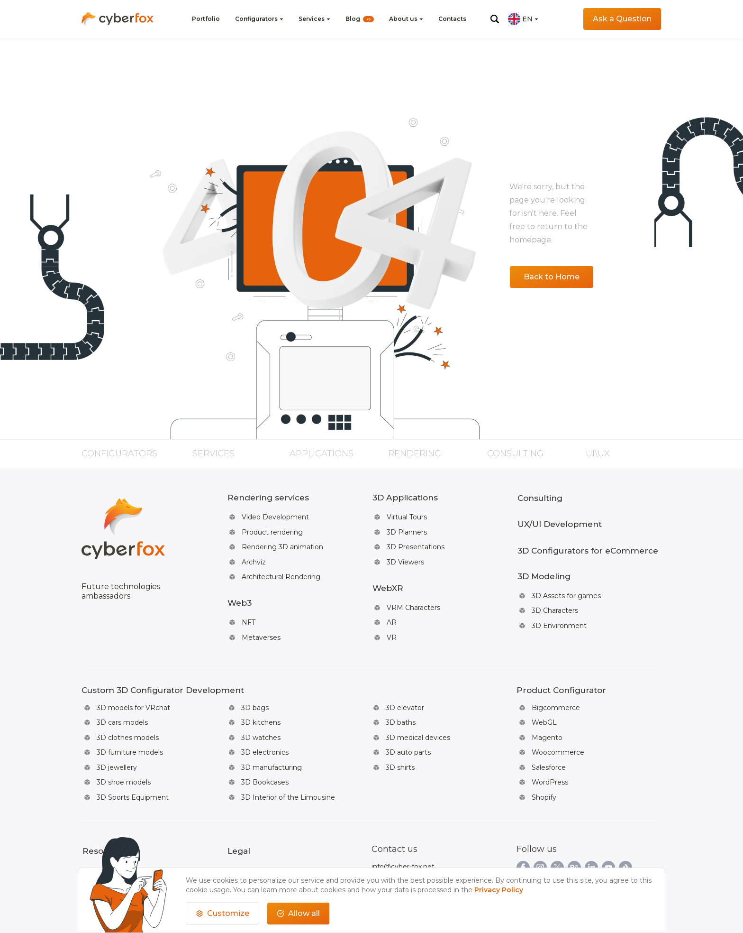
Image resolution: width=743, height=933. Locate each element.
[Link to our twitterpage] (557, 834)
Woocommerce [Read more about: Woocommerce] (558, 726)
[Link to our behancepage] (574, 834)
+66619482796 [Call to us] (395, 846)
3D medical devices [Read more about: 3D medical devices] (418, 712)
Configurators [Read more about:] (256, 18)
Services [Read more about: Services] (213, 453)
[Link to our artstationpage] (625, 834)
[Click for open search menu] (494, 19)
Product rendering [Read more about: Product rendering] (272, 526)
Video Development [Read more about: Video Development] (275, 513)
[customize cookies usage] (222, 913)
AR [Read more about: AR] (392, 605)
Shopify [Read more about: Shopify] (544, 765)
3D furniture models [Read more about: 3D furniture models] (130, 726)
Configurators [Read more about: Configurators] (119, 453)
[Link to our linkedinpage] (591, 834)
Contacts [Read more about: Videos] (452, 18)
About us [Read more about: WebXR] (403, 18)
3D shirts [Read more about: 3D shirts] (400, 739)
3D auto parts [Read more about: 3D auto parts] (408, 726)
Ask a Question (622, 18)
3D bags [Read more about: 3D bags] (255, 686)
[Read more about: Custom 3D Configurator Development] (281, 669)
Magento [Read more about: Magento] (547, 712)
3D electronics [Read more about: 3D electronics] (265, 726)
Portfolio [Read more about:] (206, 18)
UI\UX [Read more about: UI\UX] (598, 453)
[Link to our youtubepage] (608, 834)
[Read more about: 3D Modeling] (587, 564)
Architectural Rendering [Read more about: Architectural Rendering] (281, 566)
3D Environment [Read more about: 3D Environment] (559, 607)
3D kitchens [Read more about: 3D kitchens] (261, 699)
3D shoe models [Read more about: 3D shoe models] (124, 752)
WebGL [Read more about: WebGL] (544, 699)
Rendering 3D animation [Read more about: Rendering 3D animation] (282, 539)
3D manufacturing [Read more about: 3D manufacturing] (271, 739)
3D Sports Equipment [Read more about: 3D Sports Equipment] (133, 765)
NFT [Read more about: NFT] (248, 605)
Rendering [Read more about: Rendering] (414, 453)
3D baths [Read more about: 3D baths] (401, 699)
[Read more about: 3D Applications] (422, 496)
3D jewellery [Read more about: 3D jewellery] (117, 739)
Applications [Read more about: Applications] (321, 453)
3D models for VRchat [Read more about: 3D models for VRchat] (133, 686)
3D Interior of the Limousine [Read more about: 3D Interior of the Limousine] (288, 765)
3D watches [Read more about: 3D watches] (261, 712)
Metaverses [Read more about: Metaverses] (261, 618)
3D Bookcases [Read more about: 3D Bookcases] (265, 752)
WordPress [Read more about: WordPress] (550, 752)
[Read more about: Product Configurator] (561, 669)
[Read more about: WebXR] (422, 575)
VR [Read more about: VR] (392, 618)
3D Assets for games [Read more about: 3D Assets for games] (566, 581)
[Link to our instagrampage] (540, 834)
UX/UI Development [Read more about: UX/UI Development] (559, 519)
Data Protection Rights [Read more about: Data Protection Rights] (265, 846)
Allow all (298, 913)
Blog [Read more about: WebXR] (359, 18)
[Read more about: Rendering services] (277, 496)
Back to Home (552, 276)
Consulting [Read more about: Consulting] (515, 453)
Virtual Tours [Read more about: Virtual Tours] (407, 513)
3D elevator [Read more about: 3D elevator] (405, 686)
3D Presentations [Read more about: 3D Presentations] (415, 539)
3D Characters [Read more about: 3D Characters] (555, 594)
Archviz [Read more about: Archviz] (254, 552)
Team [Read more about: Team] (154, 833)
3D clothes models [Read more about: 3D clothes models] (128, 712)
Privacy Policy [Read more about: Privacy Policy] (249, 833)
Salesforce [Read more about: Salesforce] (549, 739)
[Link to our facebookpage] (523, 834)
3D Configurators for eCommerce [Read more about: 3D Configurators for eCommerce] (587, 542)
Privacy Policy (498, 890)
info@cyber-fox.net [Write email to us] (403, 833)
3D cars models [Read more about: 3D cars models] (122, 699)
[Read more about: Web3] (277, 588)
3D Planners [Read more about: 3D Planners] (407, 526)
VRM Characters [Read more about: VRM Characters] (413, 591)
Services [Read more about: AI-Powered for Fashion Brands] (312, 18)
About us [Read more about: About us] (96, 833)
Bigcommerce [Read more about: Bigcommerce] (556, 686)
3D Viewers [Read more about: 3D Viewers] (405, 552)
